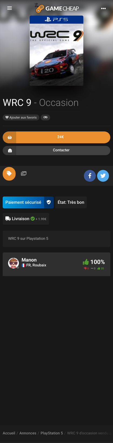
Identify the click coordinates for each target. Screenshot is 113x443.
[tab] (9, 174)
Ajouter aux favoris (21, 117)
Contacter (56, 150)
